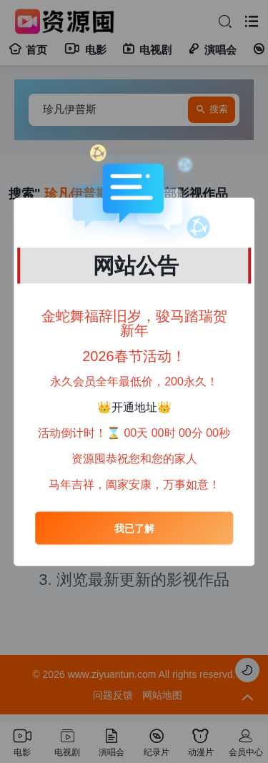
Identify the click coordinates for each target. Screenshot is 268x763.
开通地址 (134, 407)
